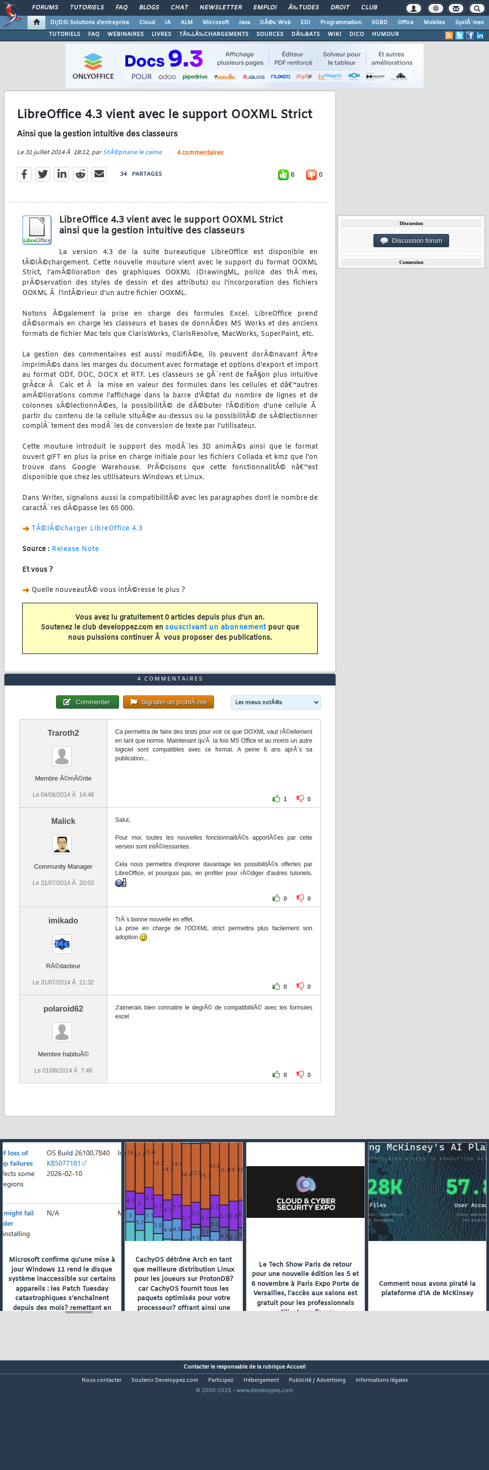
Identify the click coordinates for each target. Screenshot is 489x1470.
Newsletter (221, 8)
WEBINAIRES (125, 34)
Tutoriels (87, 8)
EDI (305, 22)
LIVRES (161, 34)
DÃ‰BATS (305, 34)
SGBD (379, 22)
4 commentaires (200, 168)
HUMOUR (385, 34)
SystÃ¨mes (469, 22)
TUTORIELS (64, 34)
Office (405, 22)
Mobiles (434, 22)
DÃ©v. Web (275, 22)
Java (244, 22)
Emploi (264, 8)
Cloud (147, 22)
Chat (179, 8)
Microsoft (216, 22)
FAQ (121, 8)
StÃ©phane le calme (132, 168)
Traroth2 (63, 779)
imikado (63, 966)
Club (369, 8)
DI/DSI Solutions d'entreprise (89, 22)
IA (168, 22)
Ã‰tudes (303, 8)
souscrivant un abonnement (215, 643)
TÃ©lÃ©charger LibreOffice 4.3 (87, 544)
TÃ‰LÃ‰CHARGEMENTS (213, 34)
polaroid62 (63, 1054)
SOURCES (269, 34)
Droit (340, 8)
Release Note (75, 564)
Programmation (341, 22)
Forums (45, 8)
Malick (63, 867)
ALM (187, 22)
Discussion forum (411, 241)
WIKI (334, 34)
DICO (356, 34)
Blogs (149, 8)
